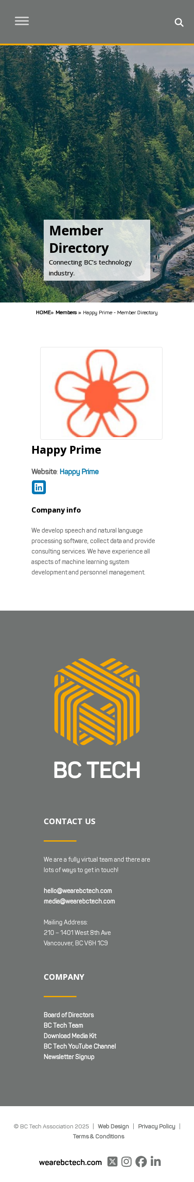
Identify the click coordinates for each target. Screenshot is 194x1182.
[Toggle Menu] (22, 21)
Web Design (113, 1126)
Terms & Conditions (98, 1136)
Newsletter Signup (69, 1057)
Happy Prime (79, 472)
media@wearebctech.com (79, 901)
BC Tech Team (63, 1025)
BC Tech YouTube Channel (80, 1046)
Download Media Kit (70, 1036)
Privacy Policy (156, 1126)
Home (43, 312)
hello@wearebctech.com (78, 891)
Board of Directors (69, 1015)
